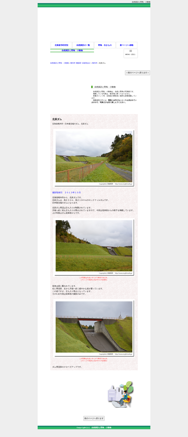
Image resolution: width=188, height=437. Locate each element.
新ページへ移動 (126, 45)
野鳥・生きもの (105, 45)
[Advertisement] (94, 24)
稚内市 (94, 63)
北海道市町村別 (61, 45)
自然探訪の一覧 (83, 45)
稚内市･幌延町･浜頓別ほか (80, 63)
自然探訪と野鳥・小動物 (59, 63)
